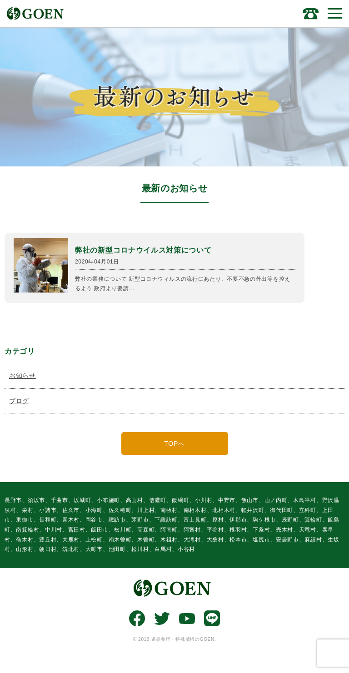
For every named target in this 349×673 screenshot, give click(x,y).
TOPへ (174, 443)
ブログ (19, 401)
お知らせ (22, 375)
